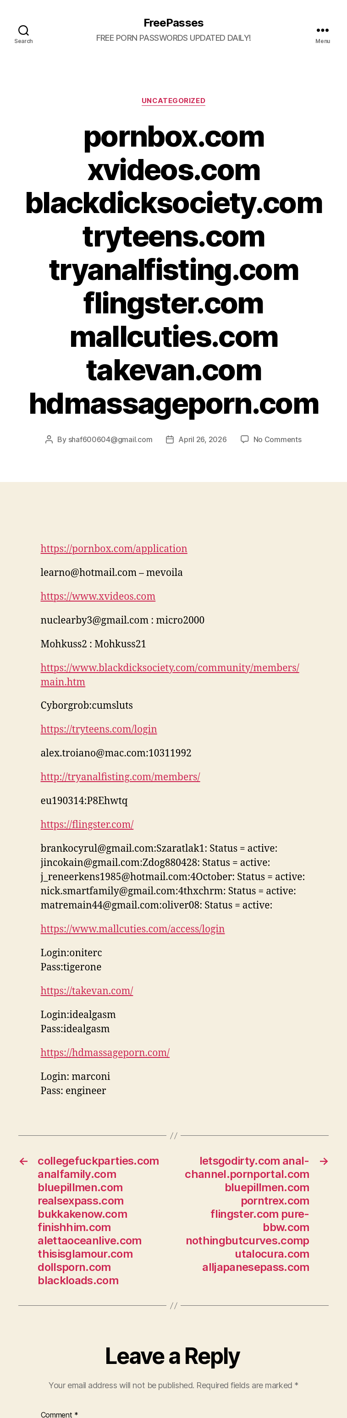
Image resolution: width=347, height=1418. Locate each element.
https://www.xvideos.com (98, 596)
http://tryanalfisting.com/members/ (120, 777)
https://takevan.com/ (87, 991)
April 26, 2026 (202, 439)
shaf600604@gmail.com (110, 439)
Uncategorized (173, 101)
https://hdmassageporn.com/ (105, 1052)
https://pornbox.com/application (114, 548)
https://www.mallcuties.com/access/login (133, 929)
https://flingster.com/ (87, 824)
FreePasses (173, 22)
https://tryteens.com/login (99, 729)
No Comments (277, 439)
